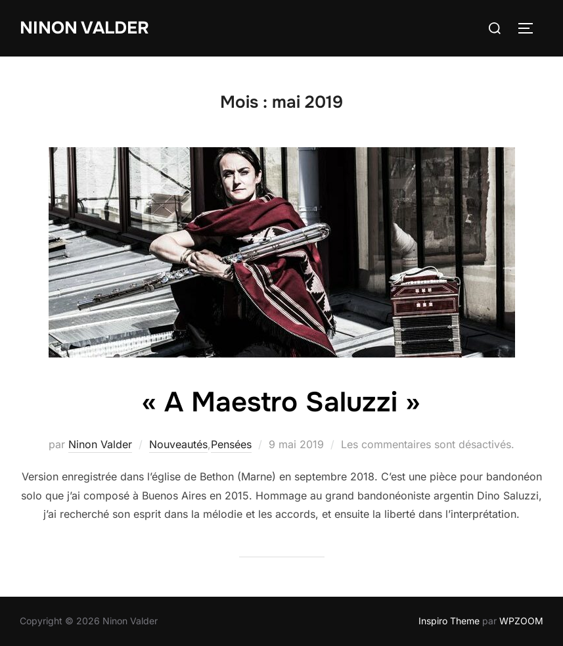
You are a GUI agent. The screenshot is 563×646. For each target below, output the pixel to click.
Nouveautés (178, 444)
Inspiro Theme (449, 620)
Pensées (231, 444)
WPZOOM (521, 620)
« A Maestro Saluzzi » (281, 402)
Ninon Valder (84, 28)
